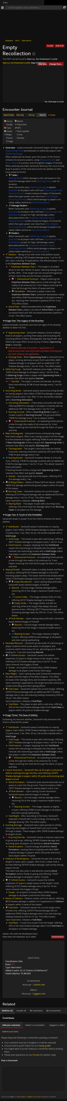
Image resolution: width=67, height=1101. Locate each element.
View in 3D (59, 46)
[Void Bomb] (14, 214)
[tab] (7, 1010)
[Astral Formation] (40, 202)
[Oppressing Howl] (14, 150)
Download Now (57, 937)
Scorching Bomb (13, 390)
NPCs (17, 40)
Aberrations (26, 40)
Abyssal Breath (13, 569)
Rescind (15, 587)
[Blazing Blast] (15, 178)
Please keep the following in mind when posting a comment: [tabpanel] (33, 1067)
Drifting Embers (16, 482)
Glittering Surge (13, 369)
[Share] (64, 7)
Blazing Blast (15, 503)
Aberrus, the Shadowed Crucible (42, 59)
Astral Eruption (16, 846)
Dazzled (15, 381)
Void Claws (13, 689)
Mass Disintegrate (14, 433)
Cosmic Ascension (14, 770)
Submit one (38, 984)
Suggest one (39, 993)
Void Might (14, 816)
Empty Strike (20, 603)
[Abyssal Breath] (47, 159)
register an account (33, 1097)
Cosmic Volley (20, 597)
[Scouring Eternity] (17, 199)
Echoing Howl (15, 357)
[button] (32, 91)
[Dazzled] (13, 190)
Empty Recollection (23, 581)
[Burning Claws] (44, 181)
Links (51, 46)
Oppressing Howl (16, 332)
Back (5, 2)
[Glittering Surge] (14, 153)
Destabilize (19, 291)
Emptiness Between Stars (23, 266)
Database (9, 40)
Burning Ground (16, 412)
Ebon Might (11, 673)
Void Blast (13, 704)
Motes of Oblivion (14, 898)
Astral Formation (17, 782)
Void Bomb (13, 526)
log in (23, 1097)
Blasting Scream (22, 633)
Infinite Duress (18, 655)
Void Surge (14, 539)
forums (36, 1054)
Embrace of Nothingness (17, 858)
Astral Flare (14, 306)
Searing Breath (15, 457)
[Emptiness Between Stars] (41, 217)
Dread (11, 667)
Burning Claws (15, 491)
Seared (12, 476)
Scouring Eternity (16, 837)
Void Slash (13, 907)
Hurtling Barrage (14, 825)
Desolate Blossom (14, 643)
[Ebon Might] (12, 163)
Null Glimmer (17, 618)
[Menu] (2, 7)
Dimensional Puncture (27, 279)
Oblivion (12, 254)
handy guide (44, 1045)
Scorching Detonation (19, 402)
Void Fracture (15, 545)
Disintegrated (15, 448)
